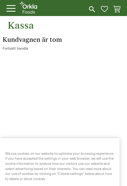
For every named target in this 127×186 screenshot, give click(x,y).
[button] (11, 8)
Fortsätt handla (15, 48)
